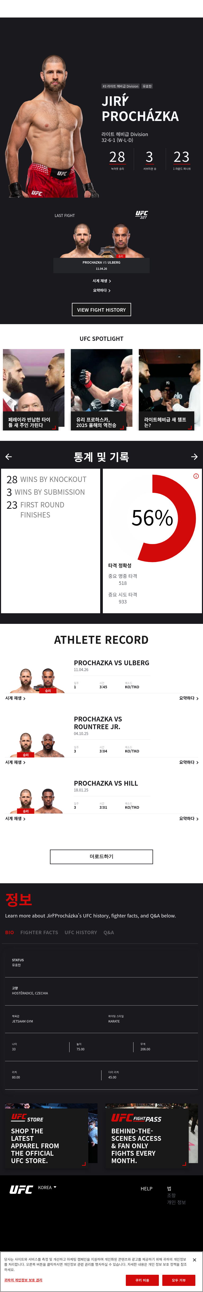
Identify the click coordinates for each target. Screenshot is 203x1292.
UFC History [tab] (80, 932)
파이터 (58, 20)
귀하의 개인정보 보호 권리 (23, 1279)
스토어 (172, 20)
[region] (101, 1271)
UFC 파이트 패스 (141, 20)
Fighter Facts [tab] (39, 932)
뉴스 (78, 20)
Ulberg (136, 663)
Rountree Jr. (97, 727)
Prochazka (93, 663)
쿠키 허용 (142, 1280)
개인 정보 (176, 1202)
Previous (8, 456)
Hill (131, 783)
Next (194, 456)
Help (147, 1188)
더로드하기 (101, 857)
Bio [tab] (9, 932)
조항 (171, 1195)
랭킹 (35, 20)
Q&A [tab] (108, 932)
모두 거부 (179, 1280)
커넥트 (110, 20)
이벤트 (15, 20)
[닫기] (194, 1260)
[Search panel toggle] (185, 20)
